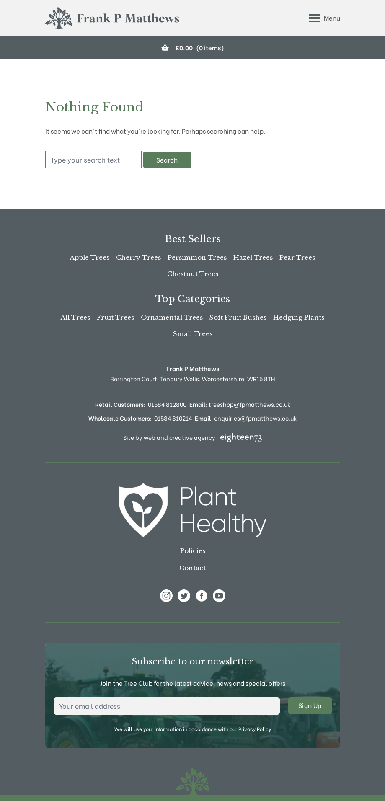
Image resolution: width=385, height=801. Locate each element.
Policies (192, 551)
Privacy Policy (254, 728)
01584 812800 (167, 404)
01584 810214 (173, 417)
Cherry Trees (138, 257)
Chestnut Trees (192, 274)
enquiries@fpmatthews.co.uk (246, 417)
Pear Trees (297, 257)
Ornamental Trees (172, 317)
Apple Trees (89, 257)
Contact (192, 568)
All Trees (75, 317)
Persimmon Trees (197, 257)
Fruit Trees (115, 317)
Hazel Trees (253, 257)
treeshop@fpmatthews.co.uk (239, 404)
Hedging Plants (298, 317)
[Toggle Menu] (324, 18)
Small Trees (192, 334)
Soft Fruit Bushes (237, 317)
